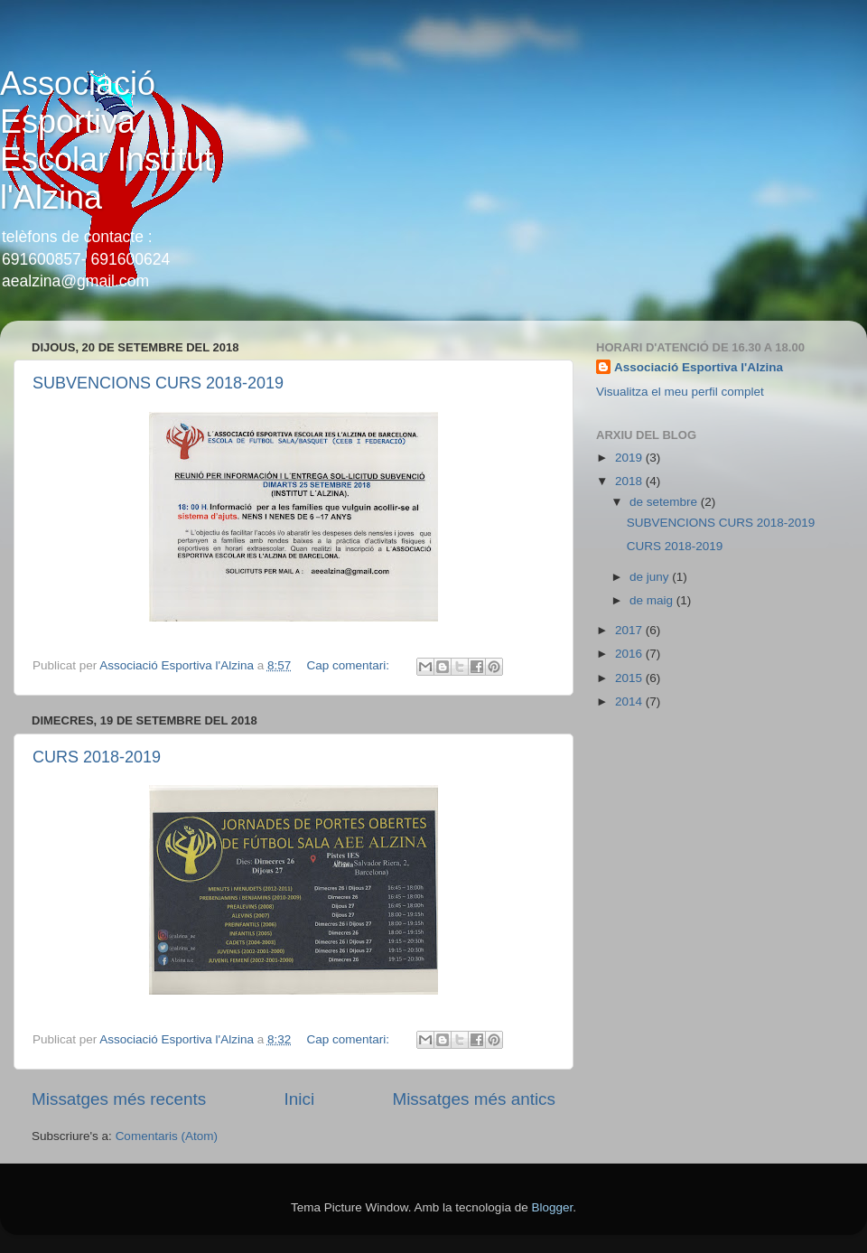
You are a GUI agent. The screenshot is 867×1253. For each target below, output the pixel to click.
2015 (630, 678)
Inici (299, 1098)
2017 (630, 630)
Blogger (552, 1207)
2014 (630, 701)
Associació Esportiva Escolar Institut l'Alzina (106, 140)
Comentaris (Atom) (167, 1136)
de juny (650, 577)
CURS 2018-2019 (97, 757)
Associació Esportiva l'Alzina (698, 367)
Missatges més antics (473, 1098)
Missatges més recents (119, 1098)
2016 (630, 653)
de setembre (665, 502)
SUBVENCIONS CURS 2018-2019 (158, 383)
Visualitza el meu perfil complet (680, 391)
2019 (630, 457)
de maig (652, 600)
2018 (630, 481)
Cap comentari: (350, 665)
